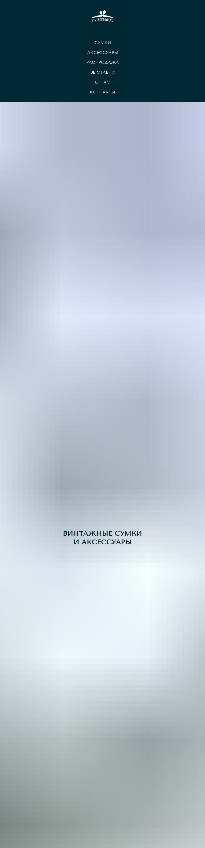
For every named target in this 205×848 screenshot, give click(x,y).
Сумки (102, 42)
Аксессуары (102, 52)
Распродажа (102, 62)
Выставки (102, 72)
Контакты (102, 92)
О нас (102, 82)
